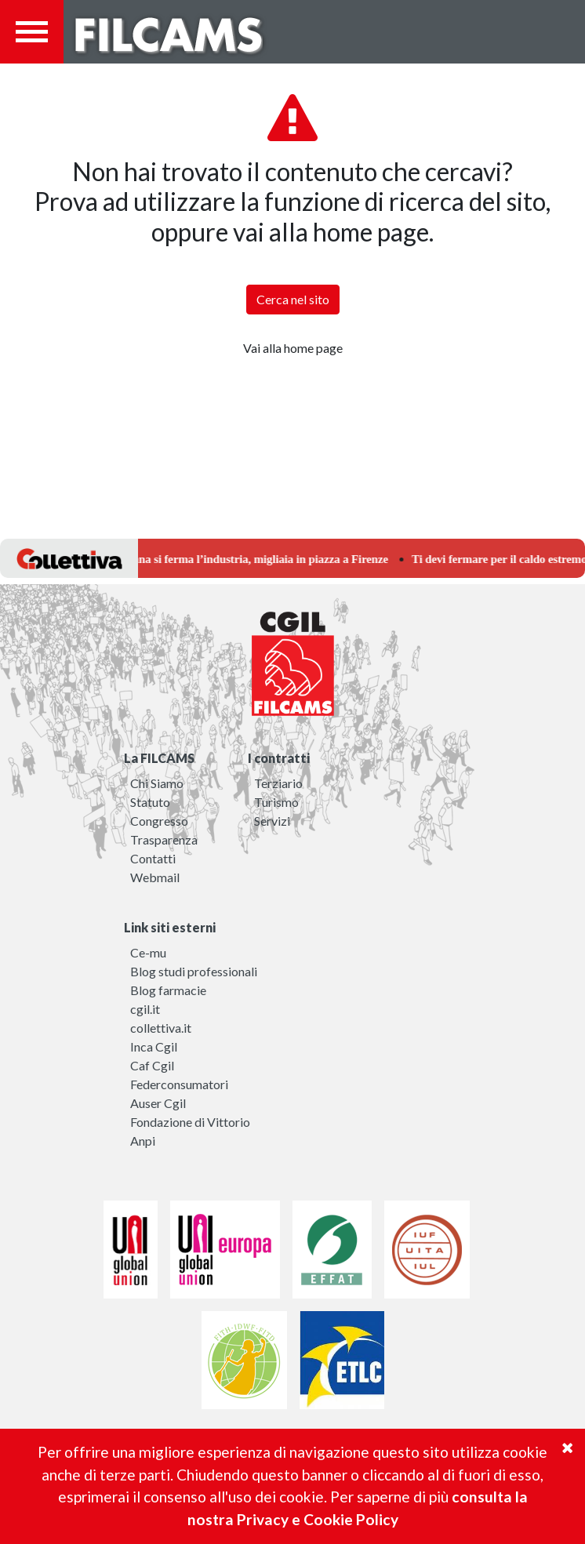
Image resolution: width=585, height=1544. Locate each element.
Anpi (142, 1140)
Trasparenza (164, 839)
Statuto (150, 801)
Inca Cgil (153, 1046)
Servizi (272, 820)
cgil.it (145, 1008)
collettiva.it (160, 1027)
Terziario (278, 783)
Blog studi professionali (193, 971)
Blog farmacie (168, 990)
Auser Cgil (158, 1102)
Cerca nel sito (292, 299)
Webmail (155, 877)
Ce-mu (148, 952)
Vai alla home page (293, 347)
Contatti (153, 858)
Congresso (159, 820)
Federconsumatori (179, 1084)
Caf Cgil (152, 1065)
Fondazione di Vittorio (190, 1121)
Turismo (276, 801)
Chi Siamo (156, 783)
